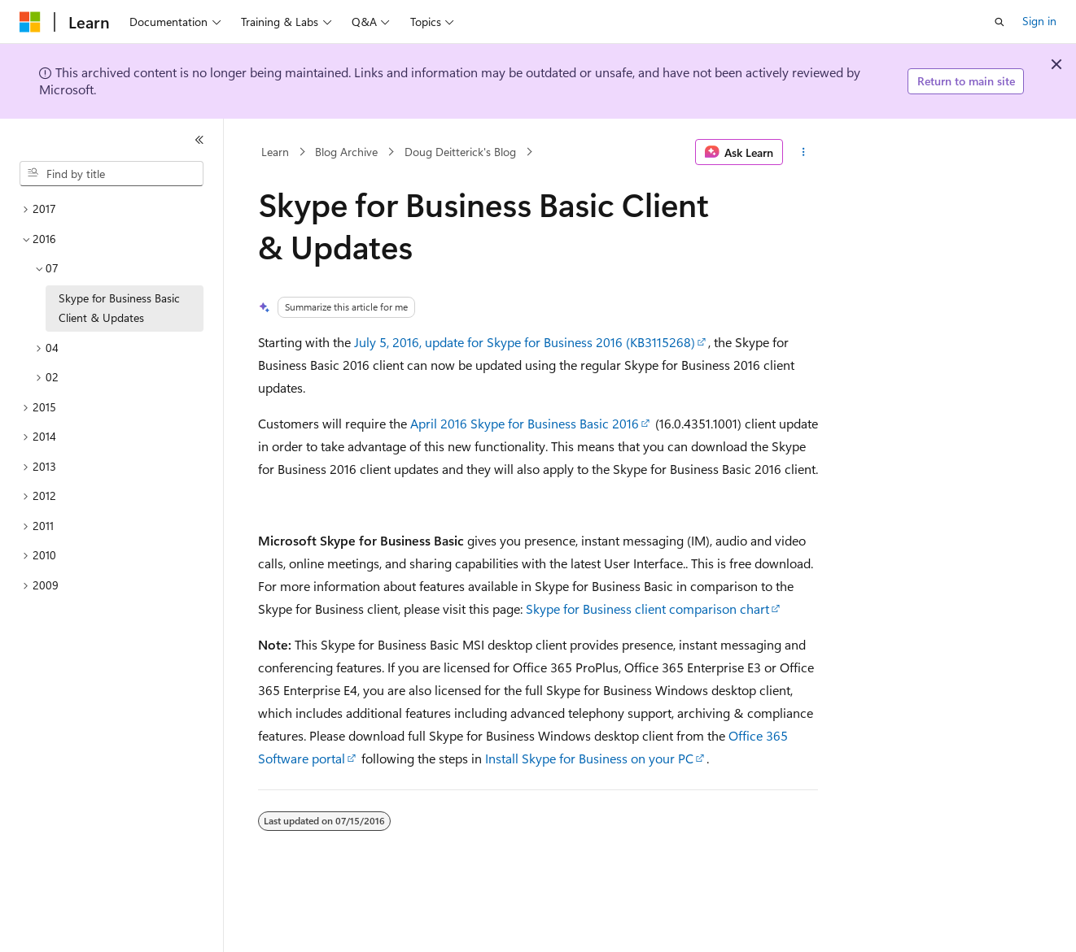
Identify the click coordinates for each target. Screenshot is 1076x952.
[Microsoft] (30, 22)
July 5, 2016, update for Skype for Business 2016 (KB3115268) (524, 341)
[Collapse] (199, 139)
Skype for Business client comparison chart (647, 608)
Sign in (1039, 20)
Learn (275, 151)
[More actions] (804, 152)
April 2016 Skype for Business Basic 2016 (524, 423)
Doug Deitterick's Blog (460, 151)
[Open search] (999, 22)
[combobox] (111, 174)
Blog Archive (346, 151)
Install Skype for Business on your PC (589, 758)
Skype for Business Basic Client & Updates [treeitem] (119, 308)
